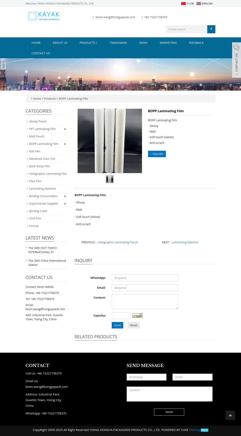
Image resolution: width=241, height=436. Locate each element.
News (143, 43)
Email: (101, 288)
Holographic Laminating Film (48, 174)
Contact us (41, 53)
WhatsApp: (98, 278)
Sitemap (195, 430)
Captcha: (99, 315)
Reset (133, 325)
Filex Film (35, 181)
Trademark (118, 43)
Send (117, 325)
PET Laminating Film (42, 129)
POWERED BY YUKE (175, 430)
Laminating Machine (185, 242)
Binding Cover (38, 211)
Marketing (168, 43)
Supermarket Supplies (43, 203)
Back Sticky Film (39, 166)
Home (36, 43)
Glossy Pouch (38, 121)
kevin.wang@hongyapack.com (115, 17)
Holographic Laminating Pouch (118, 242)
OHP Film (35, 218)
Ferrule (34, 226)
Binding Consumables (43, 196)
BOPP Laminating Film (73, 98)
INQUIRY (157, 154)
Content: (100, 297)
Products (88, 43)
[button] (96, 43)
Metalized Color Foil (42, 159)
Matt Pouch (36, 136)
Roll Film (34, 151)
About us (60, 43)
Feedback (196, 43)
